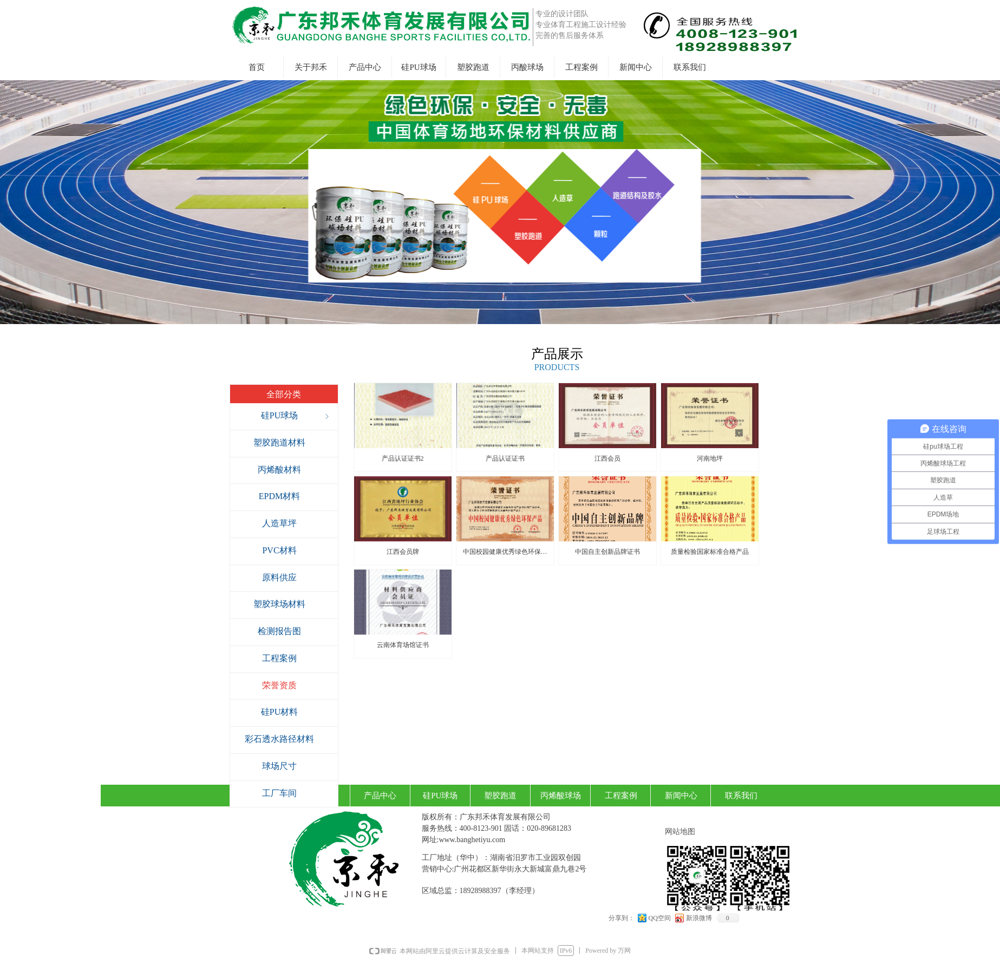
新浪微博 (699, 918)
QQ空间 (660, 918)
